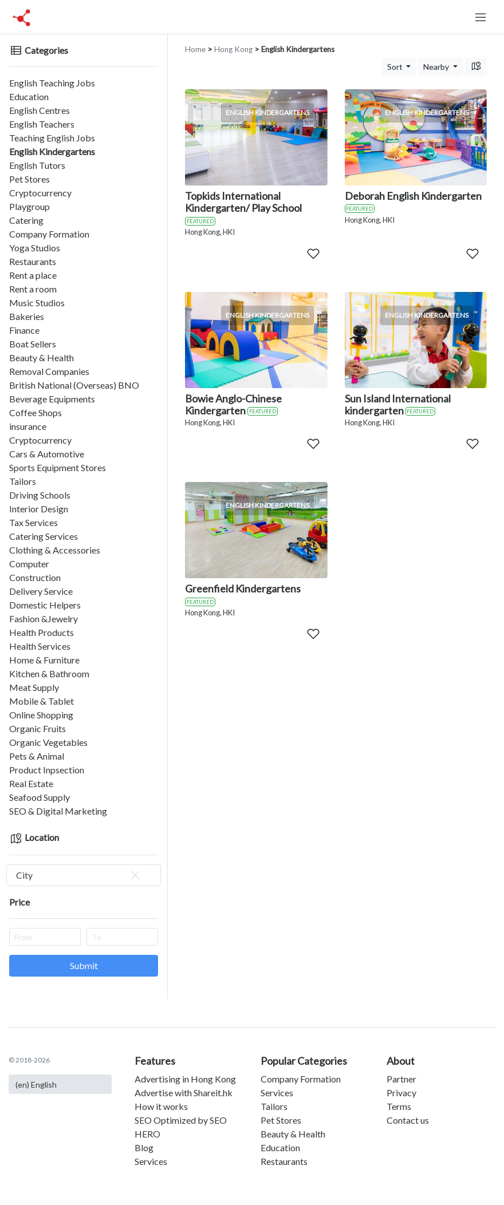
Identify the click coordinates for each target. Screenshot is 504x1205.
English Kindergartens (52, 151)
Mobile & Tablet (41, 701)
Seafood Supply (39, 797)
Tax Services (33, 522)
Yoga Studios (34, 247)
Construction (35, 577)
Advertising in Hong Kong (185, 1078)
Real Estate (31, 783)
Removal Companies (49, 371)
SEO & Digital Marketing (58, 810)
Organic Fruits (37, 728)
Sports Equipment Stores (57, 467)
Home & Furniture (44, 659)
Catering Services (43, 536)
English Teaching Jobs (52, 82)
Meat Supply (34, 687)
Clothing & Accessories (54, 549)
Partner (401, 1078)
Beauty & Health (41, 357)
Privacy (401, 1092)
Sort (395, 67)
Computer (29, 563)
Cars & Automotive (46, 453)
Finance (24, 330)
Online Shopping (41, 714)
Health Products (41, 632)
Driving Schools (39, 494)
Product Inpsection (46, 769)
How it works (161, 1106)
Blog (144, 1147)
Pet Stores (29, 178)
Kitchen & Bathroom (49, 673)
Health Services (39, 646)
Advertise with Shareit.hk (184, 1092)
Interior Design (38, 508)
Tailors (22, 481)
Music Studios (37, 302)
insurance (27, 426)
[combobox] (83, 875)
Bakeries (26, 316)
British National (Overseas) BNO (74, 385)
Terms (399, 1106)
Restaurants (32, 261)
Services (151, 1161)
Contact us (408, 1120)
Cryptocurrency (40, 192)
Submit (84, 965)
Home (195, 49)
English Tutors (37, 165)
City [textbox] (79, 875)
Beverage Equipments (52, 398)
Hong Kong (233, 49)
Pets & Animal (36, 755)
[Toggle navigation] (480, 17)
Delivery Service (41, 591)
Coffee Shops (35, 412)
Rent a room (33, 288)
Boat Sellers (32, 343)
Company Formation (49, 233)
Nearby (437, 67)
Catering (26, 220)
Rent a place (33, 275)
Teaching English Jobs (52, 137)
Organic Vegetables (48, 742)
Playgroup (29, 206)
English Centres (39, 110)
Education (29, 96)
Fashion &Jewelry (43, 618)
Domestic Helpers (45, 604)
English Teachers (41, 123)
